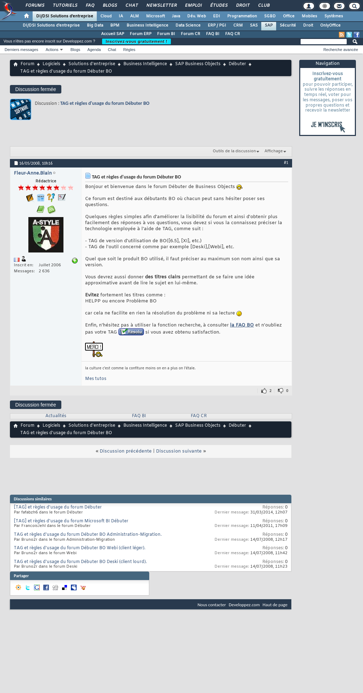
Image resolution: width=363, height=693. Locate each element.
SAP (269, 25)
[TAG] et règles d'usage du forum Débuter (58, 507)
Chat (131, 5)
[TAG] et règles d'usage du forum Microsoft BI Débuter (71, 521)
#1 (286, 162)
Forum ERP (140, 34)
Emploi (193, 5)
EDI (216, 16)
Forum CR (190, 34)
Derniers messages (21, 49)
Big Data (95, 25)
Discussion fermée (35, 89)
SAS (254, 25)
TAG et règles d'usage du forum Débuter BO (105, 103)
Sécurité (288, 25)
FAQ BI (212, 34)
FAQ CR (232, 34)
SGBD (270, 16)
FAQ (90, 5)
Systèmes (333, 16)
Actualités (55, 416)
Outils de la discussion (234, 151)
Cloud (106, 16)
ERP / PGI (217, 25)
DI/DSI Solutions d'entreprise (64, 16)
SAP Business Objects (197, 64)
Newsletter (161, 5)
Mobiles (309, 16)
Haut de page (275, 604)
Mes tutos (95, 379)
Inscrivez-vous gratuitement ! (136, 41)
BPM (114, 25)
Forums (34, 5)
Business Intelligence (147, 25)
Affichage (273, 151)
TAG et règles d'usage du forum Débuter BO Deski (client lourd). (80, 562)
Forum (27, 64)
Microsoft (155, 16)
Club (263, 5)
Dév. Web (196, 16)
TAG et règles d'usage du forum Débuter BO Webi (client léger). (79, 548)
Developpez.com (244, 604)
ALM (134, 16)
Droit (242, 5)
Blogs (109, 5)
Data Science (188, 25)
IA (121, 16)
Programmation (242, 16)
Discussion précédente (126, 451)
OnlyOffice (330, 25)
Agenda (94, 49)
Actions (52, 49)
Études (218, 5)
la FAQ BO (242, 325)
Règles (129, 49)
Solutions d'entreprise (91, 64)
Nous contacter (211, 604)
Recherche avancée (340, 49)
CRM (238, 25)
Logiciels (51, 64)
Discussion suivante (179, 451)
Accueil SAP (112, 34)
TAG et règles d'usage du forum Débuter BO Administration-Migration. (88, 535)
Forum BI (166, 34)
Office (289, 16)
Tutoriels (65, 5)
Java (176, 16)
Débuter (237, 64)
